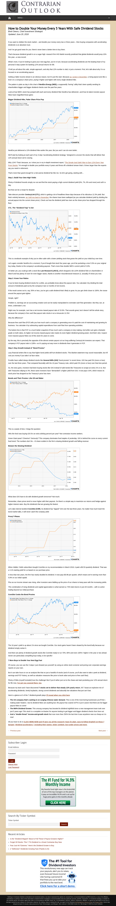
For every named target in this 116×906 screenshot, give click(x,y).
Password (12, 754)
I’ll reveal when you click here (58, 695)
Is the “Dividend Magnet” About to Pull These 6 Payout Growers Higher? (36, 839)
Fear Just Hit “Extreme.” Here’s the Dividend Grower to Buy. (32, 845)
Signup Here (13, 764)
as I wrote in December (78, 77)
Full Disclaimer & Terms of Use (83, 902)
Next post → (103, 731)
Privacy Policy (99, 902)
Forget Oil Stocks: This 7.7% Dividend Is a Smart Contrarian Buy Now (36, 842)
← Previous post (14, 731)
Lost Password (13, 767)
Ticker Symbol (13, 820)
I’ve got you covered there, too (29, 683)
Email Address (13, 747)
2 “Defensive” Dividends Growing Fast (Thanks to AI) (29, 849)
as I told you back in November (37, 197)
